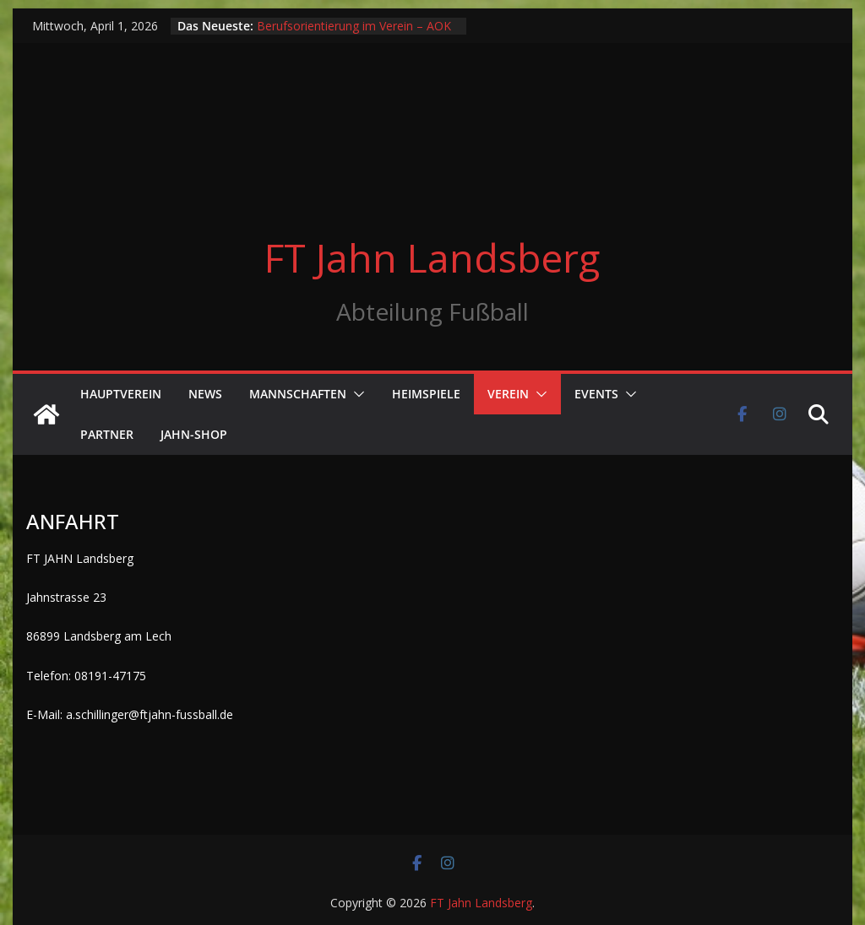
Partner (106, 434)
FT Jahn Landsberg (432, 257)
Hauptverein (120, 394)
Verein (508, 394)
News (205, 394)
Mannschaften (297, 394)
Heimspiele (426, 394)
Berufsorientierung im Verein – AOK (354, 26)
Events (596, 394)
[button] (355, 394)
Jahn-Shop (193, 434)
